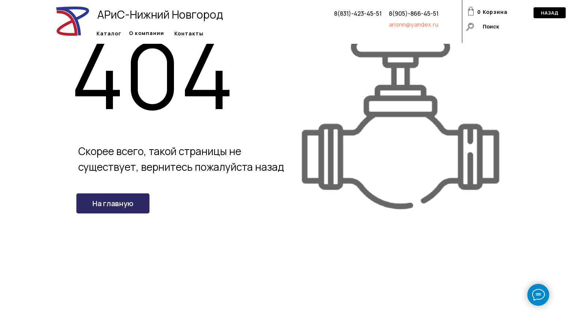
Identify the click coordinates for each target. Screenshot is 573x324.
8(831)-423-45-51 (358, 13)
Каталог (108, 33)
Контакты (189, 33)
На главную (112, 203)
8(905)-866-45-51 (414, 13)
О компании (146, 33)
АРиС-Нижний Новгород (160, 14)
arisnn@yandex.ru (414, 24)
